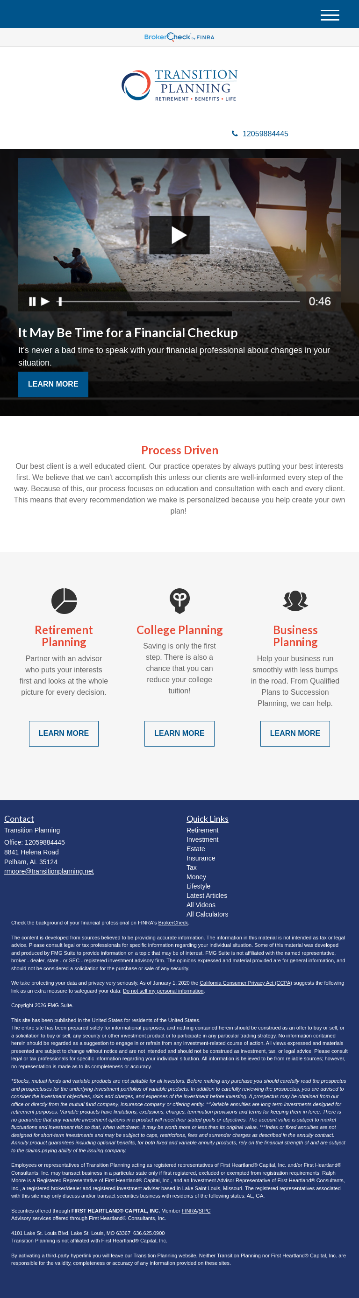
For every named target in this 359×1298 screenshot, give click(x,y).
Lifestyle (198, 886)
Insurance (201, 858)
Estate (196, 849)
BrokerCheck (173, 922)
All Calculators (207, 914)
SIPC (205, 1210)
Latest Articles (207, 895)
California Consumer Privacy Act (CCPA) (246, 983)
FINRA (189, 1210)
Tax (192, 867)
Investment (202, 839)
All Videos (201, 905)
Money (196, 877)
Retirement (202, 830)
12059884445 (260, 134)
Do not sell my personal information (163, 991)
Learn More (53, 384)
